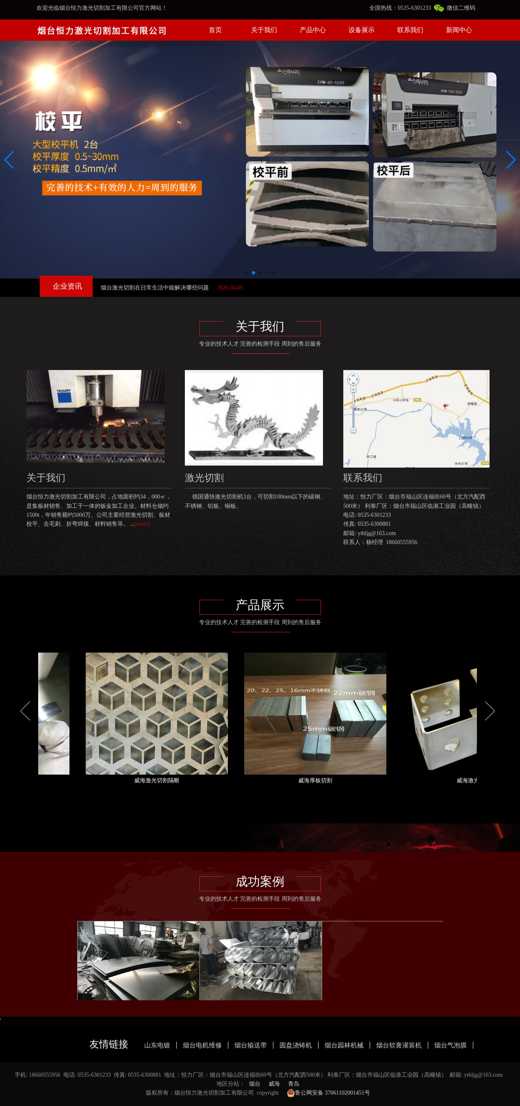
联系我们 (410, 29)
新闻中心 (459, 29)
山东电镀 (157, 1045)
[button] (247, 272)
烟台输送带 (250, 1045)
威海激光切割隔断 (220, 780)
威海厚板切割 (378, 780)
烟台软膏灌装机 (399, 1045)
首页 (215, 29)
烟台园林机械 (344, 1045)
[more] (142, 524)
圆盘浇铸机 (296, 1045)
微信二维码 (454, 8)
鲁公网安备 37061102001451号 (328, 1093)
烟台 (254, 1084)
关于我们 (264, 29)
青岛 (293, 1084)
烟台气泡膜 (450, 1045)
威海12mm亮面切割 (61, 780)
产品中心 (313, 29)
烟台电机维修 (202, 1045)
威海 (274, 1084)
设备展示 (362, 29)
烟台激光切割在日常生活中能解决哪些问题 (155, 288)
